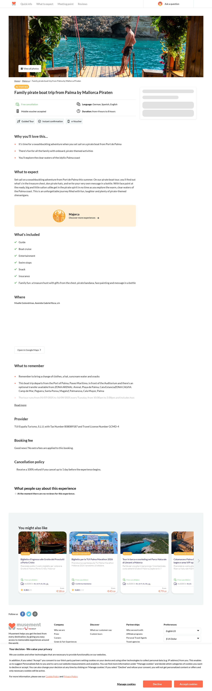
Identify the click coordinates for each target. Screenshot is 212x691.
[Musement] (106, 8)
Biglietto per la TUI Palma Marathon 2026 (92, 559)
